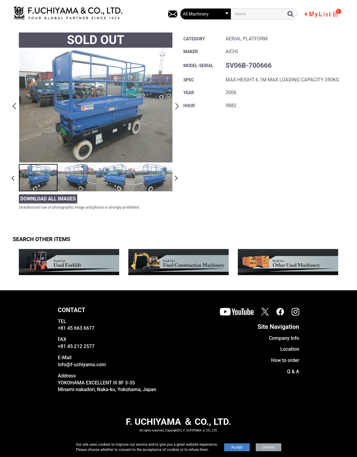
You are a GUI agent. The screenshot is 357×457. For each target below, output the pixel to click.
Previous (15, 105)
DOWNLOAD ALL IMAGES (48, 199)
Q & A (293, 371)
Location (289, 349)
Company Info (284, 338)
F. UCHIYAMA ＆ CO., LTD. (178, 421)
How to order (285, 360)
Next (176, 105)
